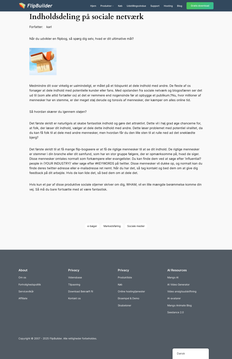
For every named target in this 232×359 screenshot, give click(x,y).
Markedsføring (112, 226)
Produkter (106, 5)
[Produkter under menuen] (113, 6)
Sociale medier (136, 226)
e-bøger (92, 226)
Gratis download (200, 5)
